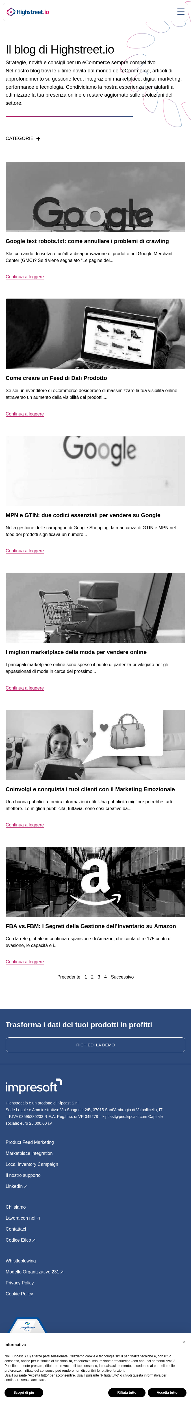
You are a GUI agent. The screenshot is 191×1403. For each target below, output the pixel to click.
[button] (183, 1342)
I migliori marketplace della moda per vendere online (76, 652)
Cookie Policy (19, 1293)
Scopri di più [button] (24, 1393)
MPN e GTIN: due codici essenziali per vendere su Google (83, 515)
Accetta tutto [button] (167, 1393)
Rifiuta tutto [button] (126, 1393)
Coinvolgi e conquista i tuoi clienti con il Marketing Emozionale (90, 789)
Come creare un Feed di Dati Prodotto (56, 378)
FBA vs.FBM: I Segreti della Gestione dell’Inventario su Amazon (91, 926)
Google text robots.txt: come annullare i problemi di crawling (87, 241)
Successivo (122, 977)
